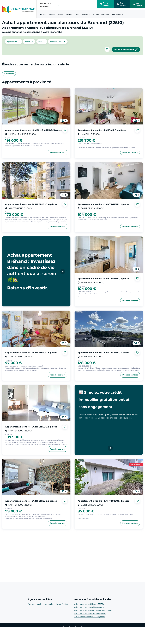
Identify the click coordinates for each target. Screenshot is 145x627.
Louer (77, 14)
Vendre (60, 14)
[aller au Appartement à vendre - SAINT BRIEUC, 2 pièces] (109, 180)
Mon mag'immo (117, 14)
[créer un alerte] (107, 49)
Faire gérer (86, 14)
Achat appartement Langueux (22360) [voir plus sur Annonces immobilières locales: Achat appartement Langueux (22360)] (90, 613)
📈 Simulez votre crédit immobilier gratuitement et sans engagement (104, 399)
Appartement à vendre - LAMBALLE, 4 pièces (102, 130)
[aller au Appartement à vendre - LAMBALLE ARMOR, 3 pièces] (36, 106)
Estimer (69, 14)
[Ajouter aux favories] (64, 130)
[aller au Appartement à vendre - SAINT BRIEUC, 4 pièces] (36, 180)
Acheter (43, 14)
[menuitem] (43, 14)
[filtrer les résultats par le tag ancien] (29, 41)
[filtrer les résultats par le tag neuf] (41, 41)
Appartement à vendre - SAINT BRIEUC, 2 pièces (103, 204)
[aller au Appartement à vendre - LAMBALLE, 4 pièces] (109, 106)
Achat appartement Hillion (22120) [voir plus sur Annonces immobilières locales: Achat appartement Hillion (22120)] (89, 607)
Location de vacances (101, 14)
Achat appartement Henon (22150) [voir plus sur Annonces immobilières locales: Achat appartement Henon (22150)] (89, 604)
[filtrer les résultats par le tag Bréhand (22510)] (58, 41)
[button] (13, 41)
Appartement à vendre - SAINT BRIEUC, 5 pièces (31, 352)
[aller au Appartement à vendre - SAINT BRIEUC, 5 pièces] (36, 329)
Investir (52, 14)
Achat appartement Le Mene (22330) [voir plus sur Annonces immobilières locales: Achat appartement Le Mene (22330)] (89, 616)
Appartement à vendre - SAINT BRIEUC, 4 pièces (31, 204)
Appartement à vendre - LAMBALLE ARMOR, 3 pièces (33, 130)
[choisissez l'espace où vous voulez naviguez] (50, 5)
